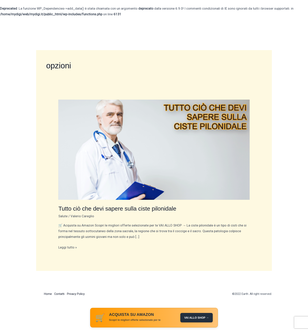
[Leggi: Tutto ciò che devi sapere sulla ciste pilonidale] (153, 149)
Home (48, 293)
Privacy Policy (77, 293)
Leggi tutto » (67, 247)
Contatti (60, 293)
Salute (63, 216)
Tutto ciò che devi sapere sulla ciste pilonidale (118, 208)
